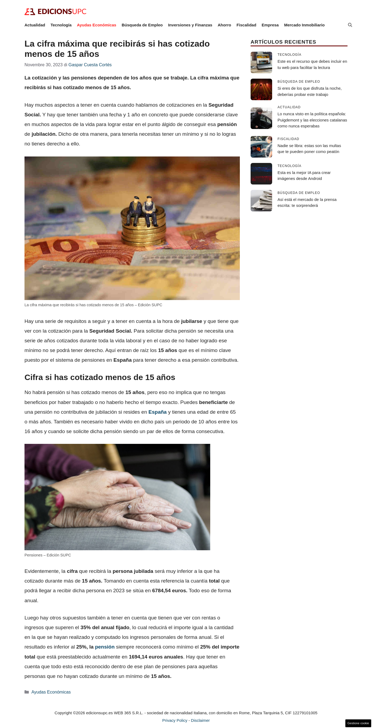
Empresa (270, 25)
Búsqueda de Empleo (142, 25)
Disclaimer (200, 720)
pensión (105, 647)
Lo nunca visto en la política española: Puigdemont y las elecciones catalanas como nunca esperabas (312, 120)
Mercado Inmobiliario (304, 25)
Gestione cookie (358, 723)
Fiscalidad (246, 25)
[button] (350, 25)
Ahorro (224, 25)
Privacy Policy (174, 720)
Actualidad (34, 25)
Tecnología (61, 25)
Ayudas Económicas (96, 25)
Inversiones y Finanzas (190, 25)
